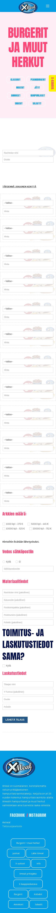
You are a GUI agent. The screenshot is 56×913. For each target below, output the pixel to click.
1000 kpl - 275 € (12, 523)
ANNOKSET (15, 95)
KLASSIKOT (15, 79)
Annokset (18, 904)
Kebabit (38, 894)
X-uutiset (20, 863)
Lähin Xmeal (37, 853)
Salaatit (38, 904)
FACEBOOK (18, 815)
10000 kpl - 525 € (13, 528)
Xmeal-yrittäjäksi (28, 873)
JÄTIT (37, 87)
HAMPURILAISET (37, 95)
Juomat (16, 853)
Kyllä (6, 561)
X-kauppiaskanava (28, 883)
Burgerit (18, 894)
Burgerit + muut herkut (28, 842)
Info (39, 863)
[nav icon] (47, 6)
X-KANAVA (52, 83)
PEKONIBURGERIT (38, 79)
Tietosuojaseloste (12, 826)
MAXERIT (20, 87)
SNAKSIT (19, 103)
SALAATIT (37, 103)
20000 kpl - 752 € (40, 528)
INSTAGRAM (37, 815)
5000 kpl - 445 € (38, 523)
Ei (18, 561)
